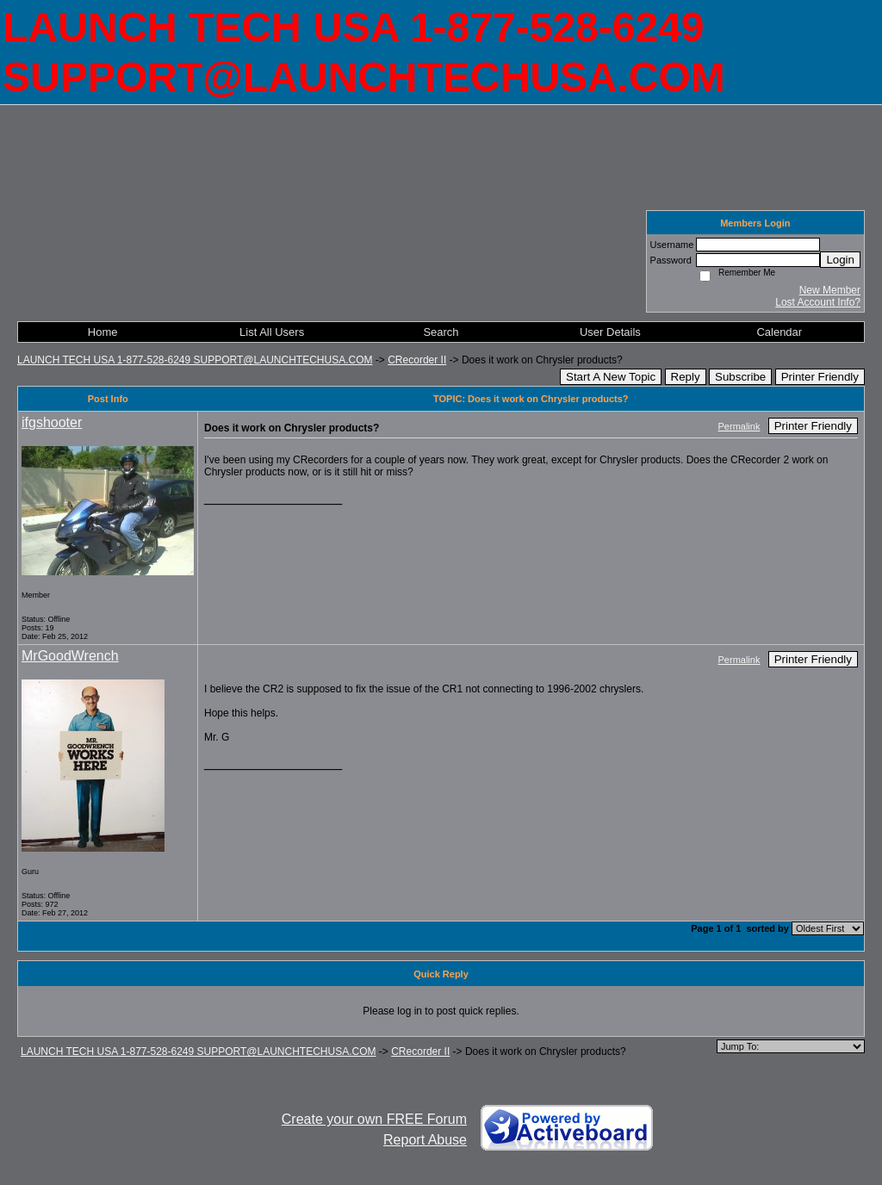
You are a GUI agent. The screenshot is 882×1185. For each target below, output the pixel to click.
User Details (610, 332)
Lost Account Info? (817, 302)
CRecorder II (417, 360)
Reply (685, 376)
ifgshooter (52, 422)
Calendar (779, 332)
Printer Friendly (820, 376)
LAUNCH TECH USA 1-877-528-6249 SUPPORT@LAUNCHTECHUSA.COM (195, 360)
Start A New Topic (610, 376)
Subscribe (740, 376)
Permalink (739, 426)
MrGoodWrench (70, 655)
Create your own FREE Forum (374, 1119)
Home (103, 332)
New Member (829, 290)
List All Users (271, 332)
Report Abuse (425, 1139)
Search (440, 332)
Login (840, 259)
